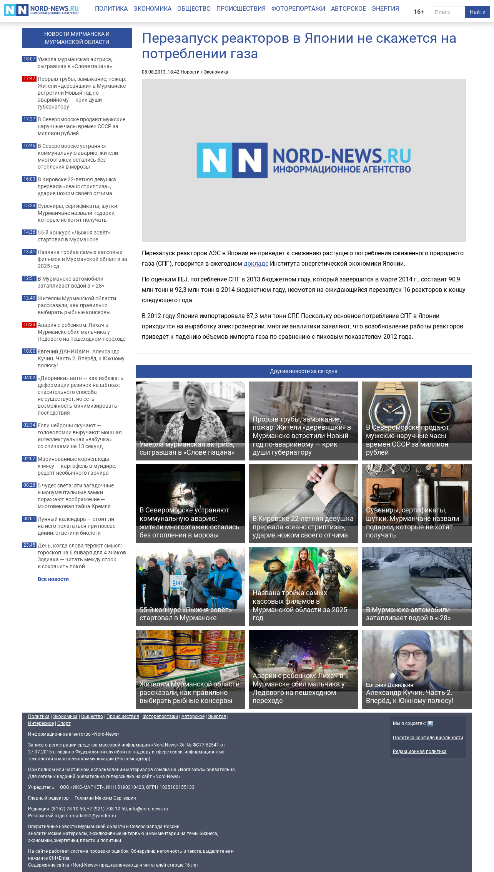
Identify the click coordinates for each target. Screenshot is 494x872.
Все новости (53, 579)
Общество (194, 8)
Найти (478, 11)
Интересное (41, 723)
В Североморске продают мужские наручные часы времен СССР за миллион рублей (81, 126)
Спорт (64, 723)
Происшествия (241, 8)
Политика (111, 8)
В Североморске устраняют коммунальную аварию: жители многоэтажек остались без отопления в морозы (78, 156)
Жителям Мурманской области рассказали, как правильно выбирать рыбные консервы (77, 305)
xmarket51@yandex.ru (92, 815)
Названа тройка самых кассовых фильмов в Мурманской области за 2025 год (82, 259)
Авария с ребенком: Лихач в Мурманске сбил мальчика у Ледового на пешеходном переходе (81, 331)
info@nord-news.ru (148, 808)
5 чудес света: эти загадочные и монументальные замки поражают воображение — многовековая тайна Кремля (76, 496)
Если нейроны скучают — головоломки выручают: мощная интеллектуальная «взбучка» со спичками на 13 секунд (80, 436)
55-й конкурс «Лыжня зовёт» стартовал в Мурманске (74, 236)
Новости (190, 72)
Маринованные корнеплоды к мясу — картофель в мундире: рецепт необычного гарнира (77, 465)
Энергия (385, 8)
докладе (256, 263)
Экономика (152, 8)
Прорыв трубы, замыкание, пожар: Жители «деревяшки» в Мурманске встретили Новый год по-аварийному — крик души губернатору (82, 92)
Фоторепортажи (298, 8)
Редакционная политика (420, 751)
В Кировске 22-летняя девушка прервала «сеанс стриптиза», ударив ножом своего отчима (77, 186)
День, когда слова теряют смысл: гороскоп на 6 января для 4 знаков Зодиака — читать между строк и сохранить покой (82, 556)
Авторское (348, 8)
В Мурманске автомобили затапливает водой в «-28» (71, 282)
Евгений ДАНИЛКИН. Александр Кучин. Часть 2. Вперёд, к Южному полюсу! (81, 358)
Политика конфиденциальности (428, 737)
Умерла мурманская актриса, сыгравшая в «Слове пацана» (75, 63)
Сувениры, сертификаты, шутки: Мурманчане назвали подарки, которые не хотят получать (78, 213)
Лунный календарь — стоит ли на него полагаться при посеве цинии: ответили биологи (76, 526)
